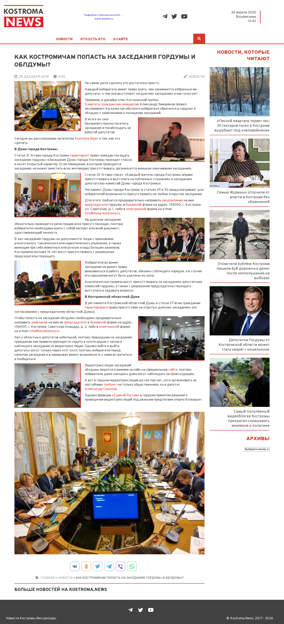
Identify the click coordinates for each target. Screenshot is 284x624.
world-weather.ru (104, 18)
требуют (110, 385)
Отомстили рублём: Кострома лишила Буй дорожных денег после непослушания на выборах (243, 271)
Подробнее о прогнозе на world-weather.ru (108, 15)
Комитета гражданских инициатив (112, 104)
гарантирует (79, 156)
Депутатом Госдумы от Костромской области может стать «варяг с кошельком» (244, 345)
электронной (136, 209)
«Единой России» (125, 395)
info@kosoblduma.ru (44, 331)
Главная (47, 578)
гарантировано (96, 308)
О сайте (120, 39)
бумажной (133, 205)
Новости (64, 39)
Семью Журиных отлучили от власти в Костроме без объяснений (243, 197)
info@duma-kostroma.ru (102, 213)
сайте (172, 370)
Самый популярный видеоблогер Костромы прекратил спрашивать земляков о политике (248, 418)
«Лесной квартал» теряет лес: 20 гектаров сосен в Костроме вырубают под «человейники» (242, 126)
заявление (39, 322)
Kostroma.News (86, 139)
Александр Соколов (101, 389)
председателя (96, 205)
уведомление (172, 200)
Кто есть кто (92, 39)
